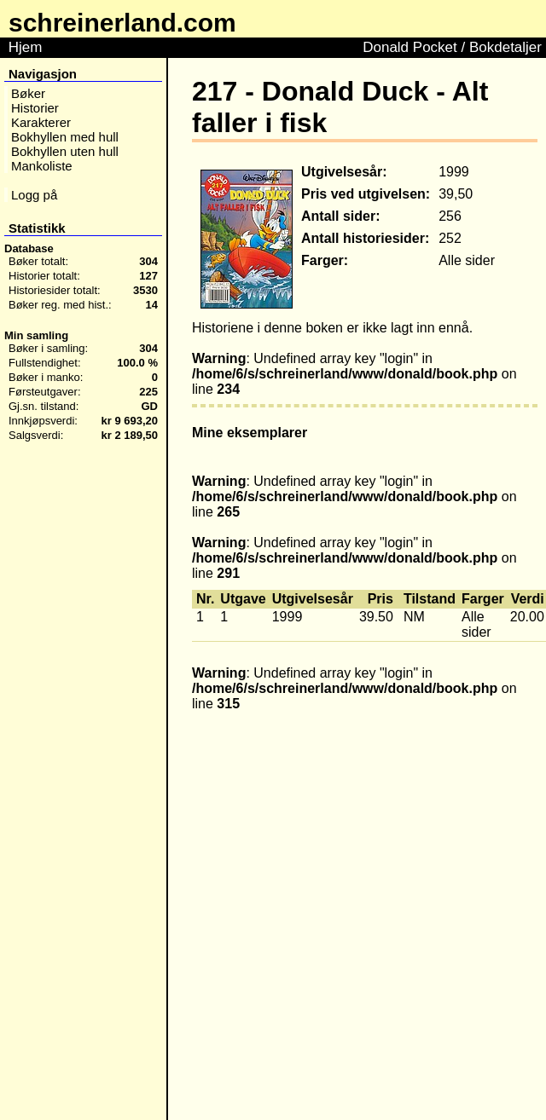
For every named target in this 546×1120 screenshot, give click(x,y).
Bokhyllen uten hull (65, 151)
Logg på (34, 195)
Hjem (25, 47)
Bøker (28, 93)
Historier (35, 108)
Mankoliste (42, 166)
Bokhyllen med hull (65, 137)
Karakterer (41, 122)
